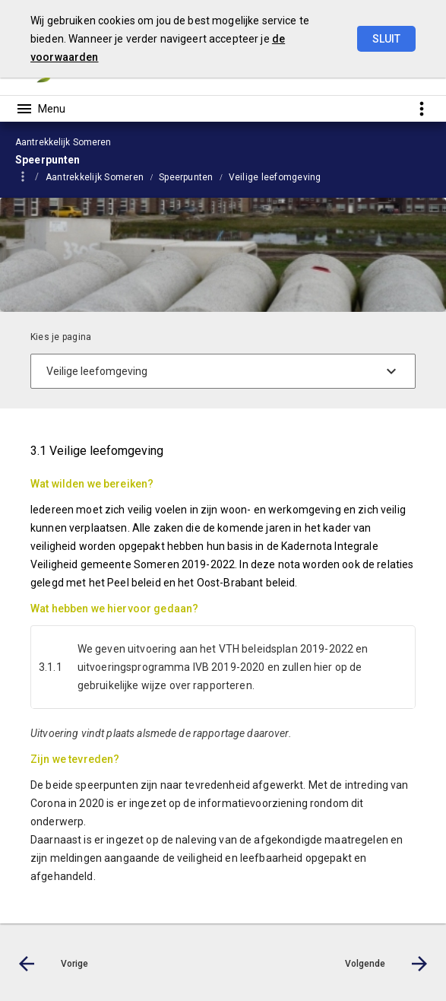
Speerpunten (186, 177)
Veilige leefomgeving (275, 177)
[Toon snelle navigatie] (421, 108)
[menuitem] (102, 176)
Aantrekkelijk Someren (95, 177)
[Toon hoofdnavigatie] (40, 109)
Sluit (386, 39)
